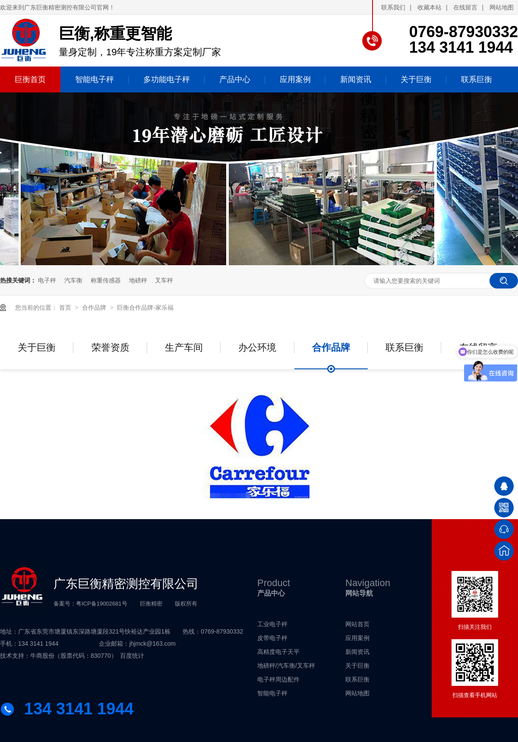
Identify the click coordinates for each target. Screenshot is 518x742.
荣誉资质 (111, 347)
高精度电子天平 (278, 651)
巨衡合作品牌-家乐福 (145, 307)
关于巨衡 (37, 347)
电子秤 (47, 280)
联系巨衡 (404, 347)
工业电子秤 (272, 624)
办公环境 (257, 347)
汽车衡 (73, 280)
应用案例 (357, 637)
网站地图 (502, 7)
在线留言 (465, 7)
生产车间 (184, 347)
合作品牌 (95, 307)
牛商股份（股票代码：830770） (73, 655)
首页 (66, 307)
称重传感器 (106, 280)
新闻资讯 (357, 651)
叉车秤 (164, 280)
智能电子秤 (272, 693)
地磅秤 (138, 280)
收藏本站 (429, 7)
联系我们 (393, 7)
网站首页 (357, 624)
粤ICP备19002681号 (101, 603)
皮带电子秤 (272, 637)
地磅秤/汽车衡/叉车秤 (286, 665)
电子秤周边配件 (278, 679)
